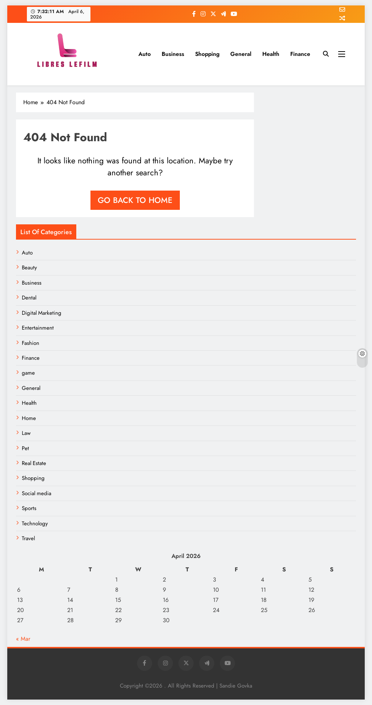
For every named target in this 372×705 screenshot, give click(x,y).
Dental (29, 298)
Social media (36, 493)
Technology (35, 523)
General (240, 54)
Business (173, 54)
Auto (144, 54)
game (28, 373)
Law (26, 433)
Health (270, 54)
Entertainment (38, 328)
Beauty (29, 268)
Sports (29, 508)
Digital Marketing (41, 313)
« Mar (23, 639)
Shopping (207, 54)
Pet (25, 448)
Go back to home (135, 200)
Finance (300, 54)
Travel (28, 538)
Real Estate (34, 463)
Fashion (30, 343)
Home (29, 418)
